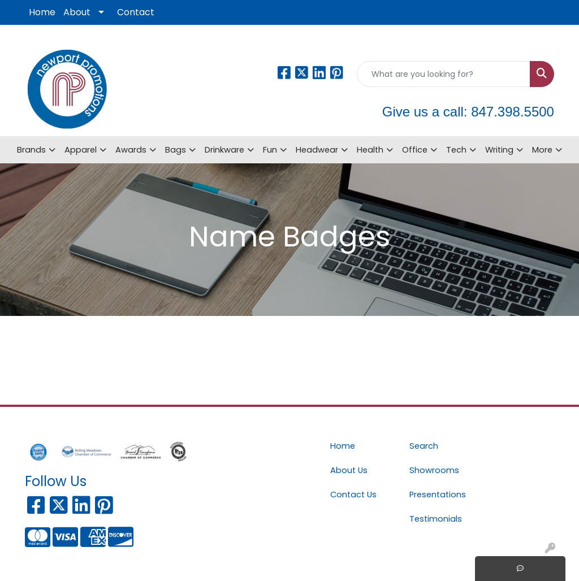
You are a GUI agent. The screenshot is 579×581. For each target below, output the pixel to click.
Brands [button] (31, 149)
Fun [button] (270, 149)
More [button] (542, 149)
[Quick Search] (443, 74)
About (76, 12)
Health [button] (370, 149)
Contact (135, 12)
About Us (349, 470)
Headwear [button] (317, 149)
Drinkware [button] (224, 149)
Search (423, 446)
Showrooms (434, 470)
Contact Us (353, 494)
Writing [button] (499, 149)
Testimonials (435, 518)
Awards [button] (130, 149)
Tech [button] (456, 149)
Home (42, 12)
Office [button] (414, 149)
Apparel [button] (80, 149)
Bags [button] (175, 149)
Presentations (437, 494)
